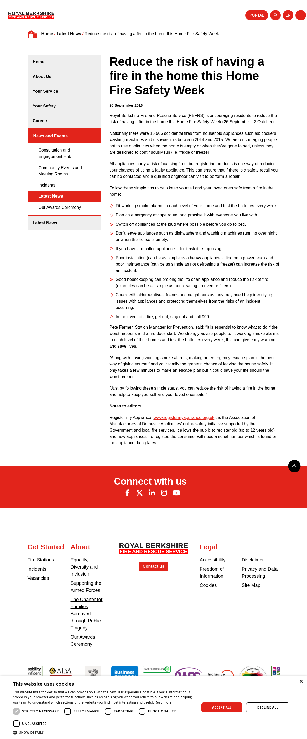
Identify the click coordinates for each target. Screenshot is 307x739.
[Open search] (275, 15)
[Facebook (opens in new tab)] (127, 493)
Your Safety (44, 106)
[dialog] (153, 707)
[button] (103, 732)
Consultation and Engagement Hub (55, 153)
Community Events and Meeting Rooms (60, 171)
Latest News (68, 34)
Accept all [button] (222, 707)
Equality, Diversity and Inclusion (84, 567)
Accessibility (213, 559)
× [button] (301, 682)
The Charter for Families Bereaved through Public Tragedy (87, 614)
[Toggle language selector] (288, 15)
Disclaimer (253, 559)
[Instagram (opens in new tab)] (164, 493)
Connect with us (150, 481)
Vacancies (38, 578)
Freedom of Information (212, 572)
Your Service (45, 91)
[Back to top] (294, 466)
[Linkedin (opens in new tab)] (151, 493)
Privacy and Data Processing (260, 572)
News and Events (50, 136)
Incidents (47, 185)
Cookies (208, 585)
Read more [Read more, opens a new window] (163, 702)
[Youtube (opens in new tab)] (176, 493)
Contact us (153, 566)
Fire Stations (41, 559)
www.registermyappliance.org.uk (184, 417)
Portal (256, 15)
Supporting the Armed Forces (86, 587)
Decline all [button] (267, 707)
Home (47, 34)
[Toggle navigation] (300, 15)
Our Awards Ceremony (60, 207)
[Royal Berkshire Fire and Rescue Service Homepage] (31, 15)
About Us (42, 76)
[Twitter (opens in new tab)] (139, 493)
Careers (41, 120)
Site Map (251, 585)
